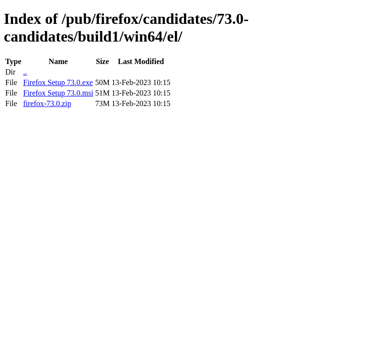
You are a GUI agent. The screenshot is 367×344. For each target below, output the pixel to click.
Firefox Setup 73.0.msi (58, 93)
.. (25, 72)
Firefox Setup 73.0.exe (58, 82)
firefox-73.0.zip (47, 103)
